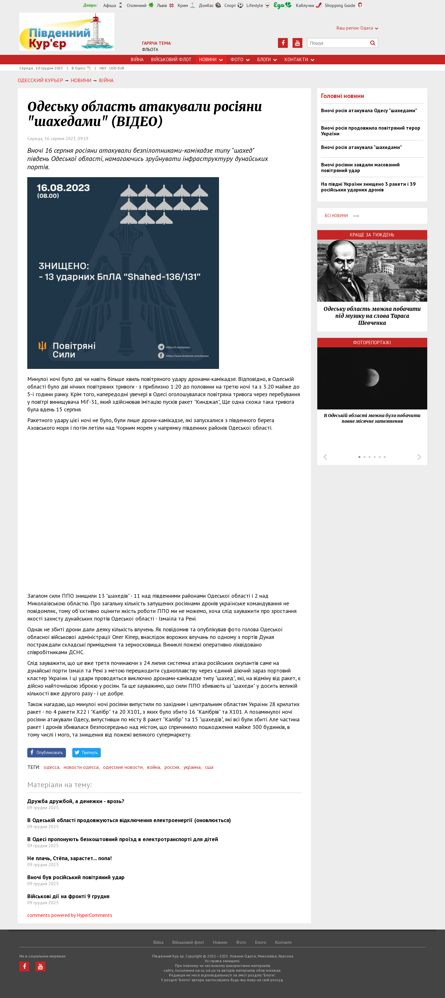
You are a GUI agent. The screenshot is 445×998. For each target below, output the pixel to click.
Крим (183, 5)
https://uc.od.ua (66, 34)
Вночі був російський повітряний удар (76, 877)
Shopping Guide (340, 5)
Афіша (109, 5)
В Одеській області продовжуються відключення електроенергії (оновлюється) (129, 820)
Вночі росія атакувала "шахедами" (361, 147)
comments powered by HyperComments (69, 915)
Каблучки (305, 5)
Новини (211, 59)
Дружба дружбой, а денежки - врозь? (75, 801)
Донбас (206, 5)
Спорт (230, 5)
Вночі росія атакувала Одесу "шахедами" (369, 110)
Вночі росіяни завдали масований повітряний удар (360, 167)
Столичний (136, 5)
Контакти (299, 59)
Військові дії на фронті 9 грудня (68, 896)
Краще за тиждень (372, 235)
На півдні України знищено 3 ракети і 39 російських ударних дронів (368, 187)
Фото (240, 59)
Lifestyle (255, 5)
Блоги (267, 59)
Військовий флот (171, 59)
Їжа (283, 5)
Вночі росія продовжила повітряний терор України (370, 131)
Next (419, 457)
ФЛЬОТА (150, 49)
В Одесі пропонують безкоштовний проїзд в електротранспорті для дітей (122, 839)
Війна (137, 59)
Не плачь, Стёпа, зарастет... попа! (69, 858)
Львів (162, 5)
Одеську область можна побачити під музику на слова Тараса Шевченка (372, 316)
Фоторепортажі (372, 342)
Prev (325, 457)
